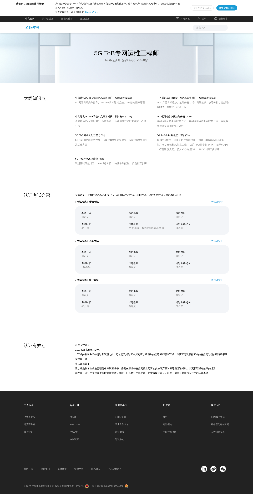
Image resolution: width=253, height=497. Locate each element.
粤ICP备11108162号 (74, 489)
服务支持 (131, 30)
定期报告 (167, 428)
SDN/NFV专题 (218, 420)
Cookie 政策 (100, 13)
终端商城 (183, 22)
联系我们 (45, 472)
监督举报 (119, 435)
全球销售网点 (115, 472)
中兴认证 (74, 442)
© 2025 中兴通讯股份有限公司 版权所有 (44, 489)
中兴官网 (29, 22)
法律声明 (78, 472)
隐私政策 (95, 472)
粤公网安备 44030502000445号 (107, 489)
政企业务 (84, 22)
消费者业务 (47, 22)
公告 (165, 420)
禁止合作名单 (122, 428)
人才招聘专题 (218, 435)
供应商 (73, 420)
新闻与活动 (87, 30)
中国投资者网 (170, 435)
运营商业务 (67, 22)
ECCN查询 (120, 420)
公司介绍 (28, 472)
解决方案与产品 (110, 30)
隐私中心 (119, 442)
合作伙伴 (149, 30)
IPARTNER (75, 428)
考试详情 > (217, 205)
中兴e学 (74, 435)
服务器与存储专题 (220, 428)
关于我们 (167, 30)
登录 (204, 22)
